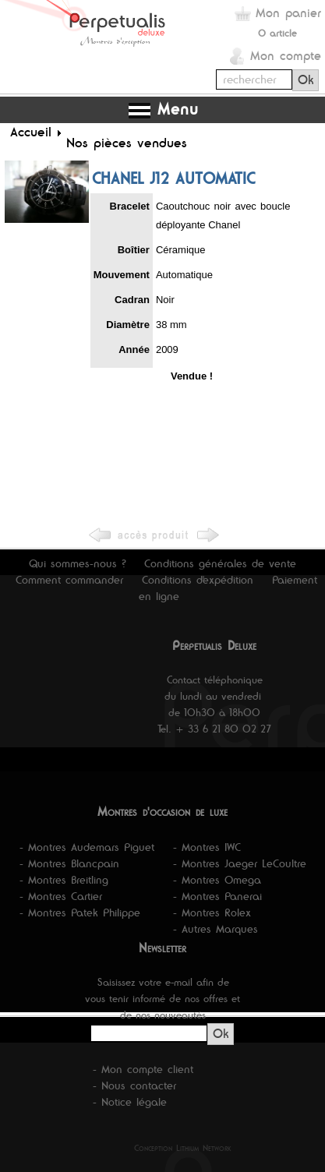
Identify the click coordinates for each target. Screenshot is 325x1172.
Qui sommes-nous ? (77, 563)
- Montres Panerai (217, 896)
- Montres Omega (217, 880)
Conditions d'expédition (197, 580)
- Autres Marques (215, 929)
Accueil (30, 131)
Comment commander (69, 580)
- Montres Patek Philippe (79, 912)
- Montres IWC (207, 847)
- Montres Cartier (60, 896)
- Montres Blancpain (69, 863)
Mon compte (285, 56)
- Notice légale (130, 1102)
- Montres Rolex (212, 912)
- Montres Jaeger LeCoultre (239, 863)
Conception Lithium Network (182, 1147)
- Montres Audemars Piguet (86, 847)
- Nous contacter (134, 1085)
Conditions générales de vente (220, 563)
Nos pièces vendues (126, 142)
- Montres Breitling (63, 880)
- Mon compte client (143, 1069)
